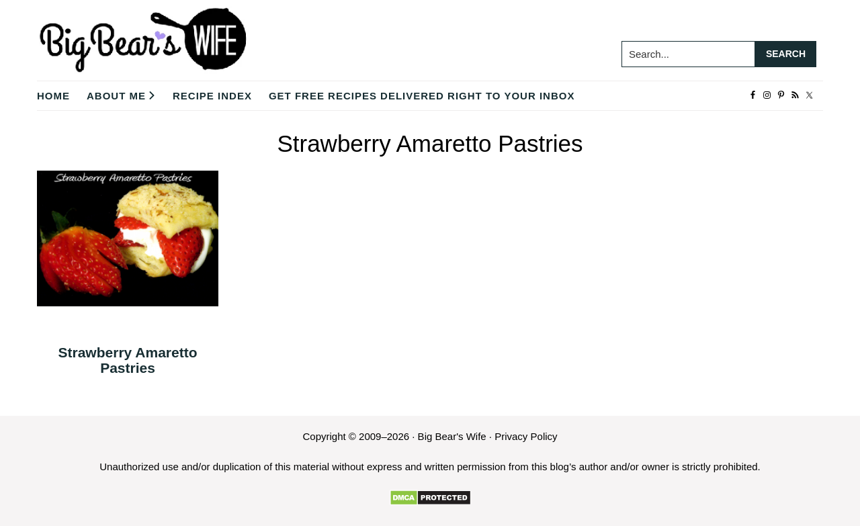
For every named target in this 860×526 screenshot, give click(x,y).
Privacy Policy (525, 436)
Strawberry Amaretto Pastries (128, 360)
